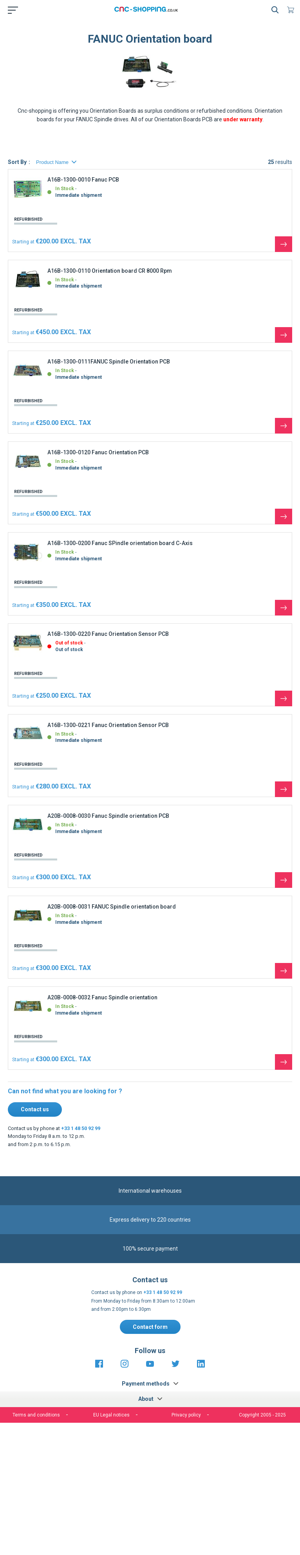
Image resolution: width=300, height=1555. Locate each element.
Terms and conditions (36, 1415)
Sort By (17, 162)
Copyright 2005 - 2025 (262, 1415)
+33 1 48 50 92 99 (80, 1128)
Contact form (150, 1327)
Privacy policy (186, 1415)
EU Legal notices (111, 1415)
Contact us (35, 1109)
